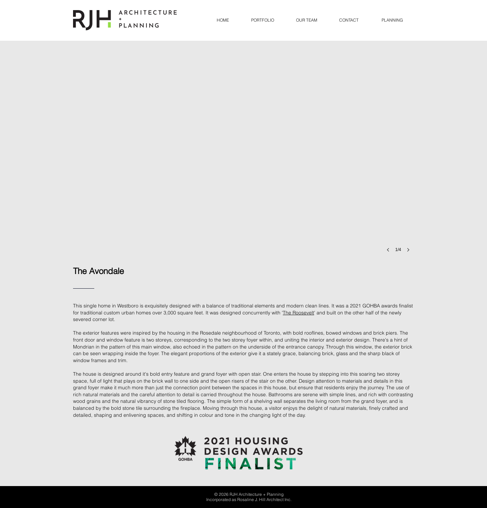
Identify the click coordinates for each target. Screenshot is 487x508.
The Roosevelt (298, 313)
